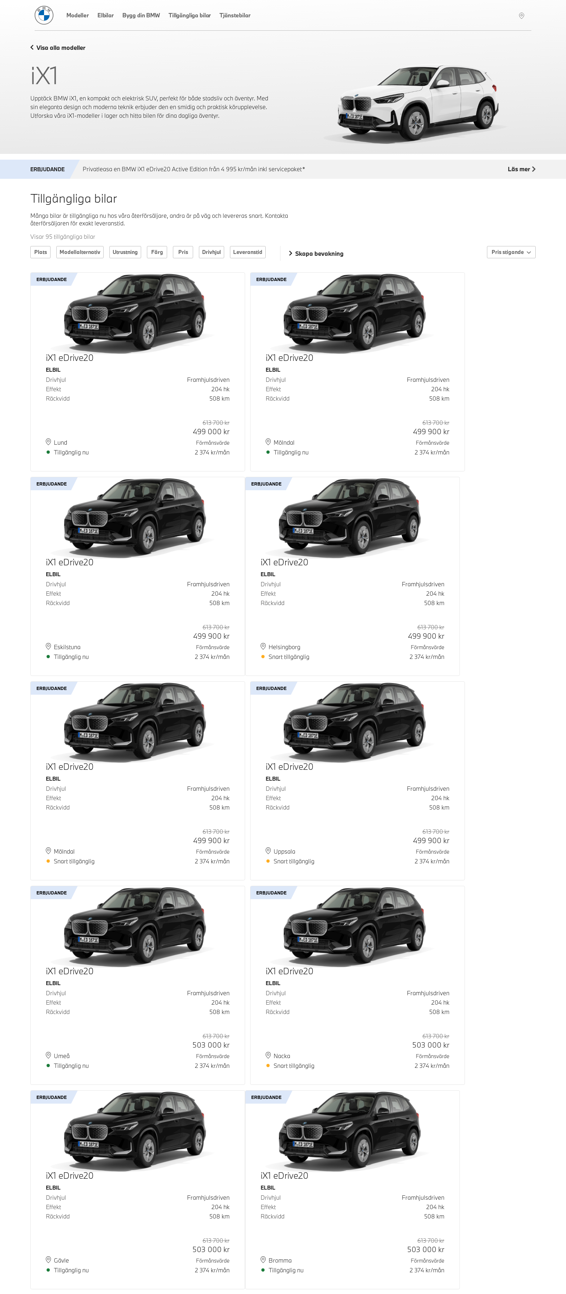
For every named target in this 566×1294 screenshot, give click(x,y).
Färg (157, 252)
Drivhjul (211, 252)
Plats (40, 252)
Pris (183, 252)
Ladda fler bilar (283, 1243)
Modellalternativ (80, 252)
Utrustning (125, 252)
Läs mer (522, 169)
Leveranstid (247, 252)
